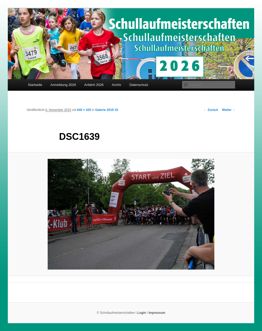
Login (142, 313)
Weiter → (228, 110)
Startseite (35, 85)
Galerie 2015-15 (106, 110)
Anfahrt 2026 (93, 85)
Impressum (156, 313)
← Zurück (211, 110)
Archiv (116, 85)
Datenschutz (138, 85)
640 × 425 (84, 110)
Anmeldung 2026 (63, 85)
